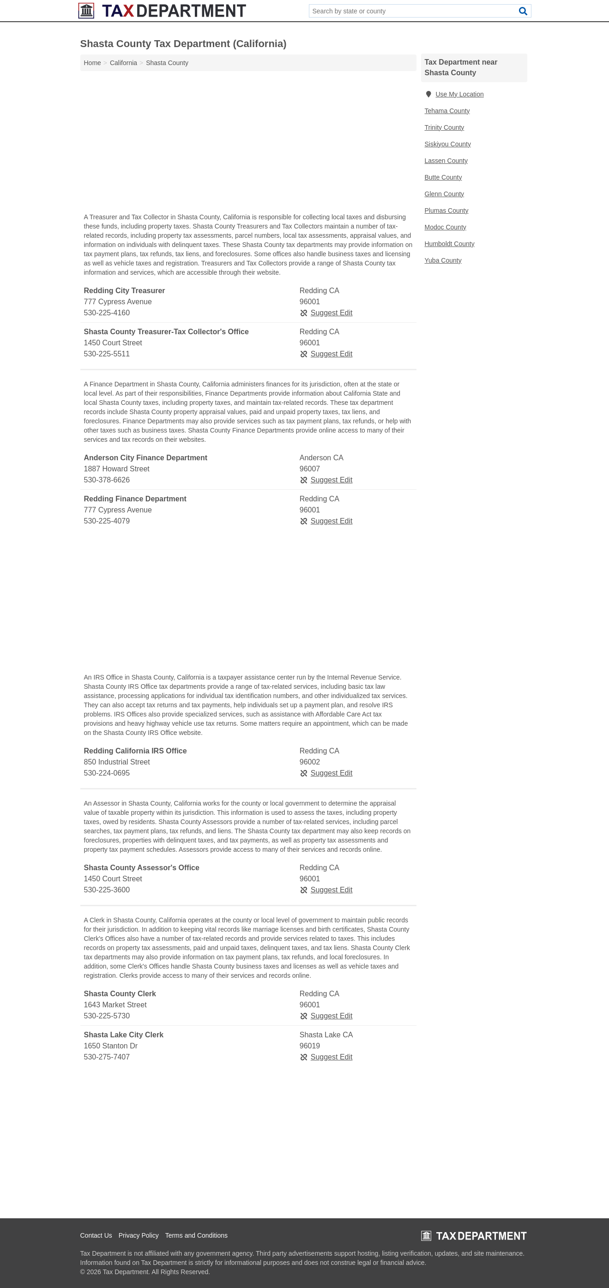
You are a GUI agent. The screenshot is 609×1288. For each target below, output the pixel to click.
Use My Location (454, 94)
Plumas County (447, 210)
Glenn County (444, 194)
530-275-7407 (107, 1057)
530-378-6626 (107, 480)
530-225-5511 (107, 354)
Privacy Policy (139, 1235)
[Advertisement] (248, 144)
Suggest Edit (326, 313)
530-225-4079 (107, 521)
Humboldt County (450, 243)
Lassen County (446, 160)
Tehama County (447, 110)
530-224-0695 (107, 773)
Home (92, 62)
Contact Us (96, 1235)
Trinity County (444, 127)
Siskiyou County (448, 144)
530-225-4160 (107, 313)
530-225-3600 (107, 890)
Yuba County (443, 260)
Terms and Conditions (196, 1235)
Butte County (443, 177)
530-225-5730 (107, 1016)
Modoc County (445, 227)
